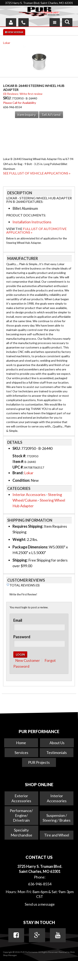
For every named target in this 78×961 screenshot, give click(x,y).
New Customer (27, 660)
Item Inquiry (26, 115)
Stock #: (19, 456)
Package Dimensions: (30, 547)
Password (21, 636)
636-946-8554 (39, 884)
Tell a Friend (51, 115)
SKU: (7, 98)
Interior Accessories (29, 494)
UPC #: (18, 467)
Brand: (18, 472)
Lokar (6, 42)
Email (17, 620)
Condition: (21, 480)
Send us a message (40, 904)
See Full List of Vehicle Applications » (37, 173)
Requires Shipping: (27, 526)
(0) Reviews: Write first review (22, 93)
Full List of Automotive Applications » (36, 230)
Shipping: (20, 560)
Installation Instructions (31, 222)
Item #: (18, 461)
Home (21, 742)
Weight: (19, 539)
